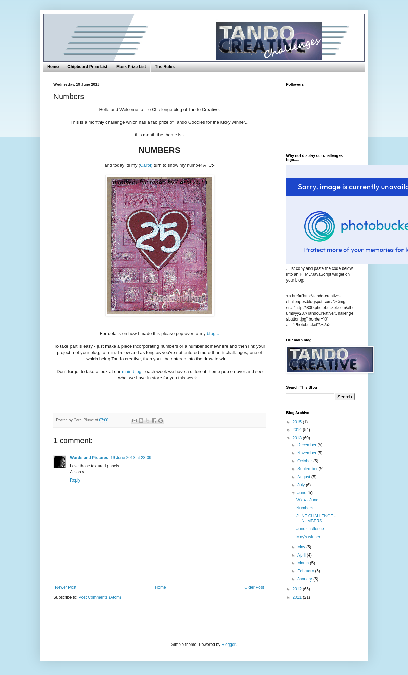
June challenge (310, 528)
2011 (298, 597)
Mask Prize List (131, 66)
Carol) (146, 165)
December (307, 444)
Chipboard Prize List (87, 66)
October (305, 461)
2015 (298, 422)
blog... (212, 333)
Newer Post (65, 587)
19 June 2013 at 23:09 (130, 457)
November (307, 453)
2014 (298, 429)
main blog (132, 371)
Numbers (304, 507)
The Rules (165, 66)
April (302, 555)
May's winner (308, 537)
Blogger (228, 644)
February (306, 570)
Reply (75, 480)
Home (53, 66)
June (302, 492)
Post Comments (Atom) (99, 597)
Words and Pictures (89, 457)
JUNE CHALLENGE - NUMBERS (316, 518)
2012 (298, 589)
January (305, 579)
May (301, 547)
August (304, 477)
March (303, 563)
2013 (298, 438)
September (308, 468)
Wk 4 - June (307, 500)
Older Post (254, 587)
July (301, 485)
